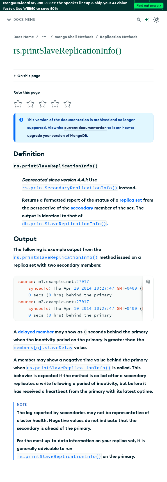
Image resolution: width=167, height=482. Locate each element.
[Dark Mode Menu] (156, 20)
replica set (131, 200)
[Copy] (148, 281)
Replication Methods (119, 36)
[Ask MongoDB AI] (147, 20)
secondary (82, 208)
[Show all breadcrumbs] (44, 36)
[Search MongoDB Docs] (139, 20)
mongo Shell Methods (74, 36)
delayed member (36, 332)
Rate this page (26, 92)
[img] (17, 103)
